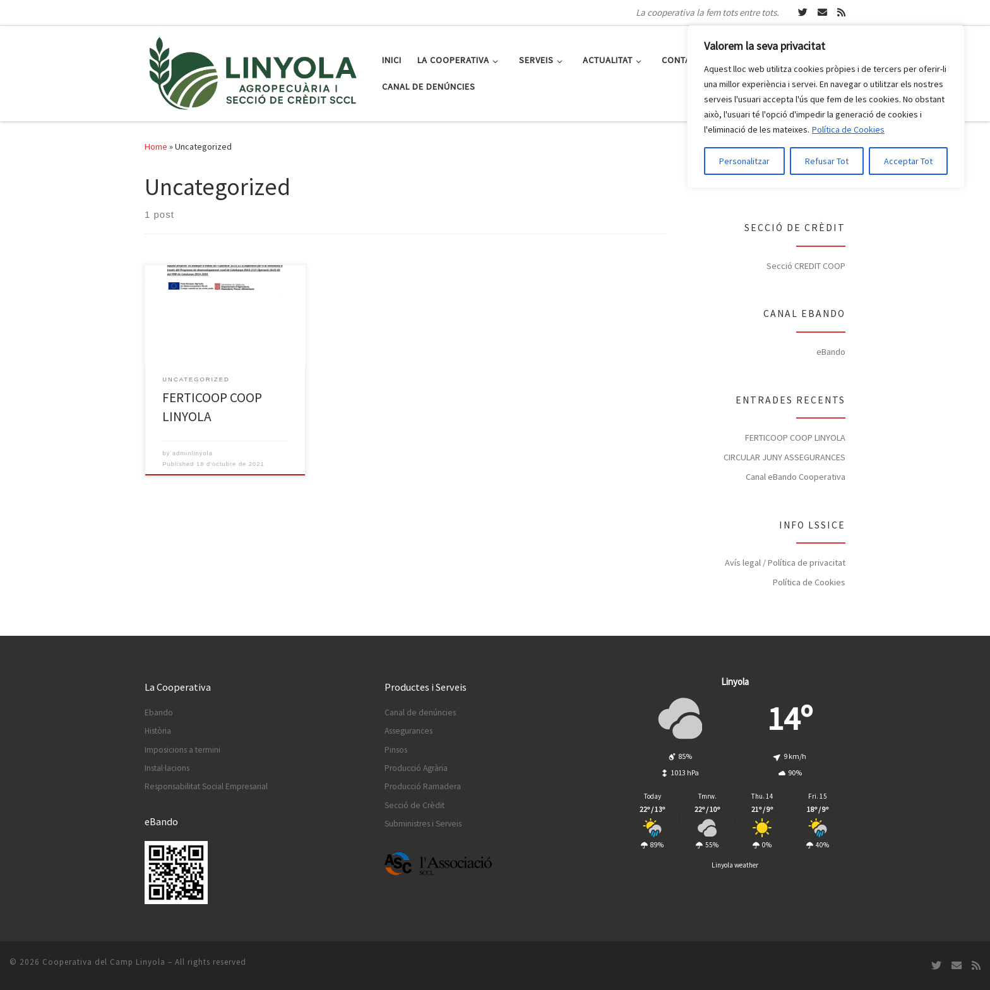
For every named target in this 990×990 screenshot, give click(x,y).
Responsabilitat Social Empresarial (206, 786)
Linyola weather (735, 865)
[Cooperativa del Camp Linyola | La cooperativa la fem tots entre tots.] (254, 71)
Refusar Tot (827, 161)
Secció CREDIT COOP (805, 265)
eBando (830, 351)
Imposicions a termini (182, 749)
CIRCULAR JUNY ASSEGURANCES (784, 457)
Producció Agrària (416, 768)
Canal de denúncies (420, 712)
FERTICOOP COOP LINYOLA (795, 437)
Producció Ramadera (423, 786)
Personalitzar (744, 161)
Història (158, 730)
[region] (826, 106)
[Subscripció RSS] (841, 12)
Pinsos (396, 749)
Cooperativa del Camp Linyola (103, 962)
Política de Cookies (848, 129)
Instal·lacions (167, 768)
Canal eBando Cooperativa (795, 476)
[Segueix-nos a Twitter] (803, 12)
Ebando (159, 712)
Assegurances (408, 730)
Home (156, 146)
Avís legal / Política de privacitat (785, 562)
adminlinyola (192, 453)
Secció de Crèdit (414, 805)
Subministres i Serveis (423, 823)
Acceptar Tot (908, 161)
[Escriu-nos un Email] (822, 12)
